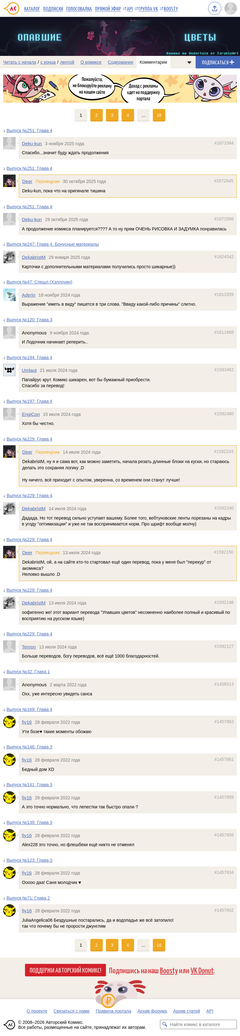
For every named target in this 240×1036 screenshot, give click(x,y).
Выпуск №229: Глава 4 (29, 439)
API (129, 8)
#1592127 (224, 646)
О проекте (37, 1011)
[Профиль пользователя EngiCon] (11, 414)
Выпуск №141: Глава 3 (29, 784)
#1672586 (224, 219)
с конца (48, 62)
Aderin (28, 295)
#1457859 (224, 797)
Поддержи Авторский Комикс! (65, 970)
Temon (29, 646)
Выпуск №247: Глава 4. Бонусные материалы (53, 244)
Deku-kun (32, 143)
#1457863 (224, 721)
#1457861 (224, 759)
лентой (67, 62)
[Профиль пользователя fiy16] (11, 722)
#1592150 (223, 552)
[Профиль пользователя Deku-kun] (11, 143)
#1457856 (224, 834)
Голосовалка (79, 8)
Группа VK (148, 8)
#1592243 (223, 451)
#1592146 (224, 602)
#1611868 (224, 332)
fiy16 (27, 722)
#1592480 (224, 413)
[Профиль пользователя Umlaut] (11, 370)
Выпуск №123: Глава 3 (29, 860)
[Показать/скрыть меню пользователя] (230, 8)
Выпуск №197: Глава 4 (29, 401)
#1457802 (224, 910)
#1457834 (224, 872)
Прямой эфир (108, 8)
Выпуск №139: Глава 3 (29, 822)
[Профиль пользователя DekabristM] (11, 257)
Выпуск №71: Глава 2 (28, 897)
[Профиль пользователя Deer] (11, 181)
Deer (27, 181)
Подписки (53, 8)
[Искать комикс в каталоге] (164, 1024)
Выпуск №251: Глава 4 (29, 130)
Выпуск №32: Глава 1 (28, 671)
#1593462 (224, 370)
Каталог (32, 8)
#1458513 (224, 684)
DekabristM (34, 257)
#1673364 (224, 143)
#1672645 (223, 181)
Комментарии (153, 62)
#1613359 (224, 294)
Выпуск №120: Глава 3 (29, 319)
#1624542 (224, 256)
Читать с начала (19, 62)
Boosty (171, 8)
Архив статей (186, 1011)
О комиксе (90, 62)
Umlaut (29, 370)
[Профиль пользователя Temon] (11, 646)
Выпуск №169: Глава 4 (29, 709)
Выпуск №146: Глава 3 (29, 747)
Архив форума (152, 1011)
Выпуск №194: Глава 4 (29, 357)
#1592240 (224, 508)
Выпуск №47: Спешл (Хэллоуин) (39, 282)
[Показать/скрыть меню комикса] (189, 62)
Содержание (120, 62)
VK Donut (202, 970)
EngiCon (31, 414)
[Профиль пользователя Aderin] (11, 295)
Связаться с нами (71, 1011)
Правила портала (113, 1011)
